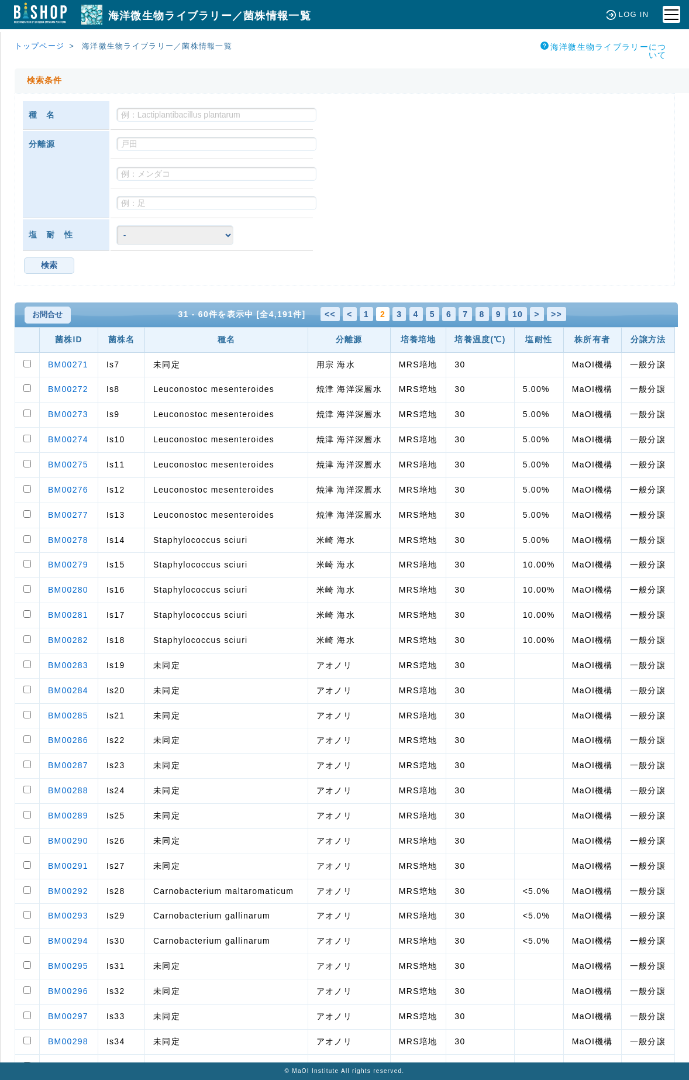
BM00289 (68, 815)
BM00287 (68, 765)
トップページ (40, 46)
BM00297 (68, 1016)
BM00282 (68, 640)
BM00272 (68, 389)
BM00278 (68, 540)
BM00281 (68, 615)
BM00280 (68, 589)
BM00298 (68, 1041)
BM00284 (68, 690)
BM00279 (68, 564)
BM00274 (68, 439)
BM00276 (68, 489)
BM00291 (68, 866)
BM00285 (68, 715)
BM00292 (68, 891)
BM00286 (68, 740)
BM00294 (68, 940)
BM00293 (68, 915)
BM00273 (68, 414)
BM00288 (68, 790)
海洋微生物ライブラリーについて (603, 51)
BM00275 (68, 464)
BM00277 (68, 515)
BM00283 (68, 665)
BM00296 (68, 991)
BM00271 (68, 364)
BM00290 (68, 840)
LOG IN (627, 14)
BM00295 (68, 966)
